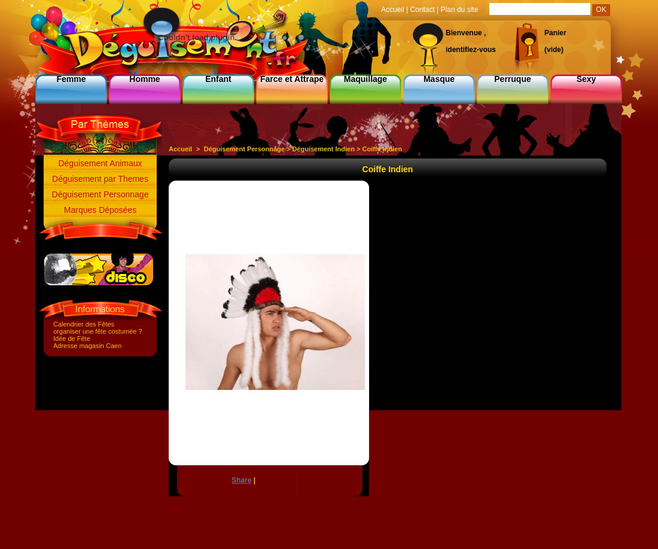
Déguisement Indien (323, 148)
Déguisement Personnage (100, 194)
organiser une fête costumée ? (97, 331)
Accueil (180, 148)
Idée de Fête (71, 338)
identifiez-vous (471, 49)
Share (241, 480)
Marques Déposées (100, 210)
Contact (422, 9)
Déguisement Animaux (100, 163)
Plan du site (460, 9)
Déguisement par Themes (100, 179)
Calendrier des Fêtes (83, 324)
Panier (555, 33)
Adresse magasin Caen (87, 345)
